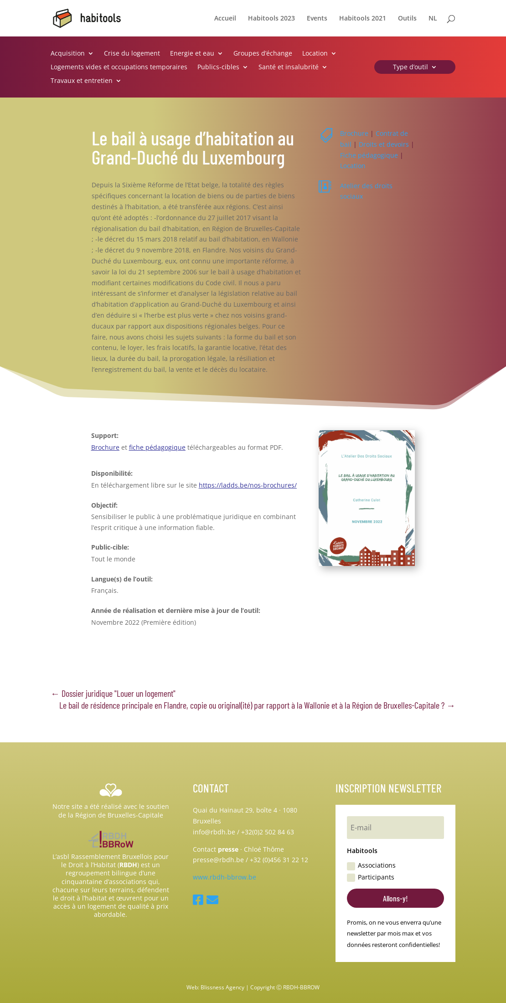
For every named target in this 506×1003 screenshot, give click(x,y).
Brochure (354, 133)
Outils (407, 18)
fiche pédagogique (157, 447)
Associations (371, 865)
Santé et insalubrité (288, 67)
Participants (370, 877)
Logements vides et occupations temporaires (119, 67)
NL (433, 18)
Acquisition (68, 53)
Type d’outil (410, 67)
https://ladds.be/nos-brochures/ (248, 485)
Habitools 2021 (362, 18)
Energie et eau (192, 53)
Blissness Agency (222, 987)
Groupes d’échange (262, 53)
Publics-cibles (218, 67)
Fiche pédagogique (369, 155)
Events (317, 18)
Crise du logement (132, 53)
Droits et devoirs (384, 144)
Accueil (225, 18)
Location (315, 53)
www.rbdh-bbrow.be (224, 877)
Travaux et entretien (82, 81)
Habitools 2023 (271, 18)
